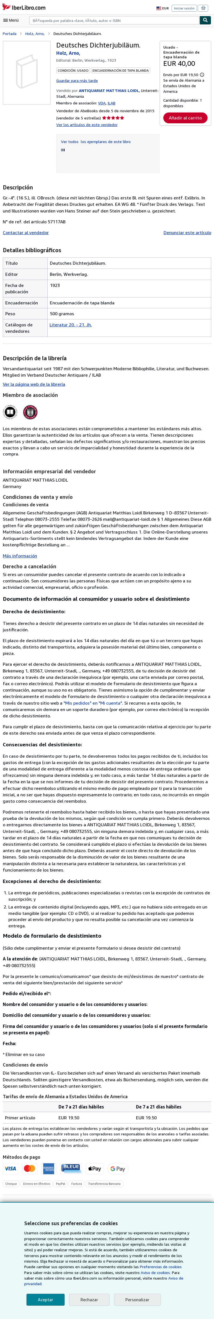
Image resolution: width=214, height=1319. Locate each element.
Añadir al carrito (185, 123)
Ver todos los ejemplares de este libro (94, 141)
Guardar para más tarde (77, 79)
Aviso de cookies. (125, 1278)
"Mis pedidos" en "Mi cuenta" (44, 689)
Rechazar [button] (89, 1299)
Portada (9, 33)
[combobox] (114, 20)
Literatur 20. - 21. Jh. (70, 324)
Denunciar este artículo (188, 232)
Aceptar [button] (45, 1299)
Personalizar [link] (136, 1299)
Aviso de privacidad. (152, 1284)
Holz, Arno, (34, 33)
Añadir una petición (188, 1186)
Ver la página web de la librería (33, 383)
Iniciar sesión (184, 8)
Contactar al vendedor (25, 232)
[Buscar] (205, 20)
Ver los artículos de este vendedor (85, 124)
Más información (19, 549)
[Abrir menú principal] (12, 20)
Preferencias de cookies (131, 1272)
